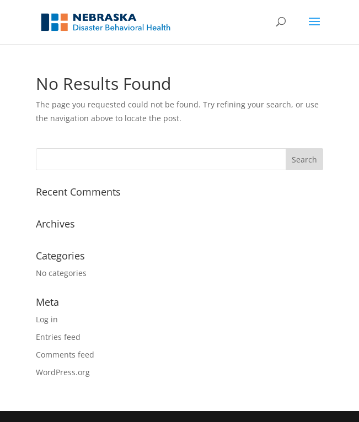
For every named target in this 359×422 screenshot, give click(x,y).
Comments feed (65, 354)
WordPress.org (63, 372)
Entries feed (58, 337)
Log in (47, 319)
